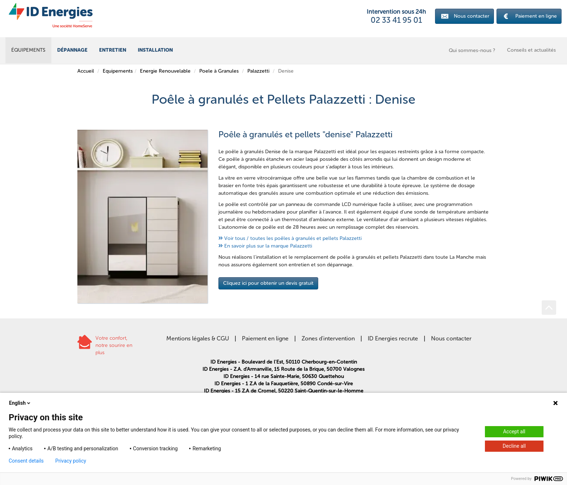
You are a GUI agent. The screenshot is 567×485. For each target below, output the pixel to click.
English (20, 403)
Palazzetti (258, 71)
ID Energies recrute (393, 338)
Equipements (118, 71)
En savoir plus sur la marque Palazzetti (268, 246)
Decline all (514, 446)
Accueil (85, 71)
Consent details (26, 461)
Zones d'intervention (328, 338)
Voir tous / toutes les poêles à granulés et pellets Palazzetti (293, 238)
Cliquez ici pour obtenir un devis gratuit (268, 283)
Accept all (514, 431)
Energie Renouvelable (165, 71)
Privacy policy (70, 461)
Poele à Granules (219, 71)
